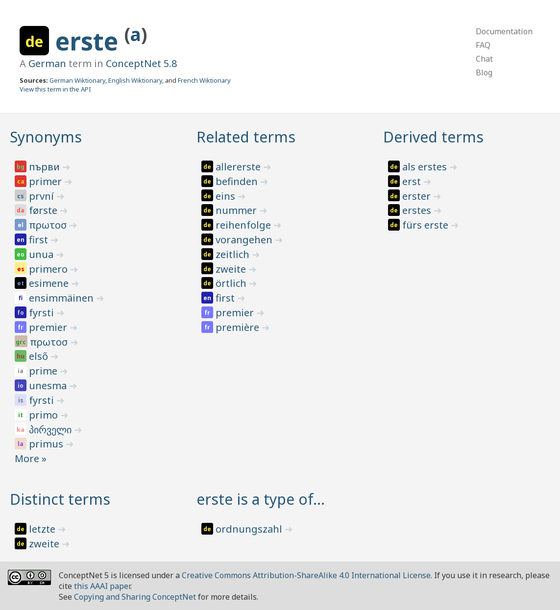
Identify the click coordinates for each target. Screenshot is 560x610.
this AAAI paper (102, 586)
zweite (232, 269)
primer (46, 181)
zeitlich (234, 254)
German (47, 63)
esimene (50, 283)
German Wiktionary (77, 80)
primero (49, 269)
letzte (43, 529)
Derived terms (433, 137)
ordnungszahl (250, 529)
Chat (484, 58)
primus (47, 443)
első (39, 356)
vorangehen (245, 239)
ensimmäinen (62, 298)
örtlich (232, 283)
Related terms (245, 137)
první (42, 196)
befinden (238, 181)
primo (44, 415)
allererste (239, 166)
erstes (418, 210)
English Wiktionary (135, 80)
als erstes (425, 166)
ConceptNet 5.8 (141, 63)
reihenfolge (244, 225)
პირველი (51, 429)
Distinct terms (60, 499)
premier (49, 327)
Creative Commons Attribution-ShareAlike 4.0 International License (306, 575)
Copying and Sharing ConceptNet (135, 596)
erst (412, 181)
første (44, 210)
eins (227, 196)
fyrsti (42, 312)
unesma (49, 385)
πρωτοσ (49, 225)
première (239, 327)
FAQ (483, 45)
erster (417, 196)
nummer (237, 210)
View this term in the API (55, 89)
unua (42, 254)
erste (89, 41)
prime (44, 370)
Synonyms (46, 137)
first (39, 239)
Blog (484, 72)
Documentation (504, 31)
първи (45, 166)
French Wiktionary (204, 80)
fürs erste (426, 225)
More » (31, 458)
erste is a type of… (260, 499)
